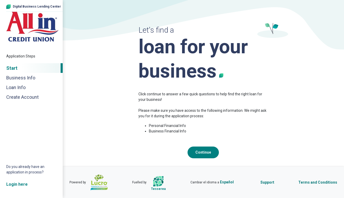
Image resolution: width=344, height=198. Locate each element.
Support (267, 182)
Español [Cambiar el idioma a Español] (227, 182)
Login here (17, 184)
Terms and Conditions (317, 182)
